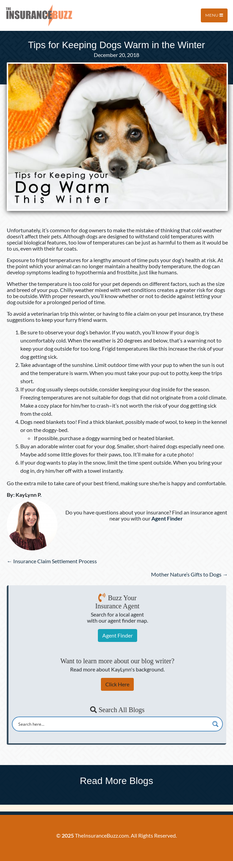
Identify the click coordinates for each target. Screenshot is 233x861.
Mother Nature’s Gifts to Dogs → (189, 574)
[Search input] (113, 724)
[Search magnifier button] (215, 724)
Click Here (117, 684)
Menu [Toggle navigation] (214, 15)
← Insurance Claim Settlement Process (52, 561)
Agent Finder (117, 635)
